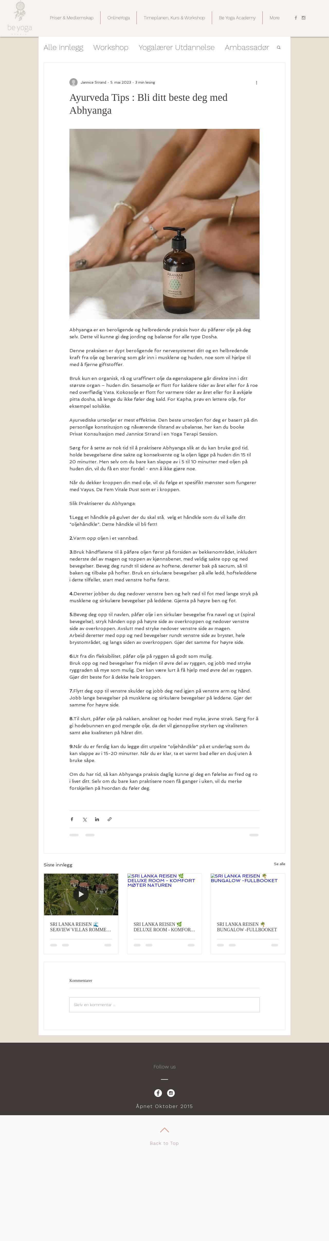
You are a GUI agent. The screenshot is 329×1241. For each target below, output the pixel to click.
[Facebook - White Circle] (158, 1093)
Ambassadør (247, 47)
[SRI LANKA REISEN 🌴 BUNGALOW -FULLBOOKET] (248, 894)
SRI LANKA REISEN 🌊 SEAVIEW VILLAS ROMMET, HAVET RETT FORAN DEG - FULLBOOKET (80, 927)
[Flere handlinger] (256, 82)
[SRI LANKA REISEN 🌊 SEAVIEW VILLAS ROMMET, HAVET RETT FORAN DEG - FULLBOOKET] (81, 894)
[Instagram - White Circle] (171, 1093)
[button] (71, 17)
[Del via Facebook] (71, 819)
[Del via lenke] (109, 819)
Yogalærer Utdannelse (177, 47)
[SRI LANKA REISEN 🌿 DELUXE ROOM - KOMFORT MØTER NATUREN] (164, 894)
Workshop (111, 47)
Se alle (279, 864)
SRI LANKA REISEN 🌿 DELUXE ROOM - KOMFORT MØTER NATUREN (163, 927)
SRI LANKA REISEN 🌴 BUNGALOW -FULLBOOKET (247, 927)
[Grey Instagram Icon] (303, 17)
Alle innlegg (63, 47)
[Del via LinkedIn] (97, 819)
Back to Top (164, 1143)
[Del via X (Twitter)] (84, 819)
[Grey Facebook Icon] (295, 17)
